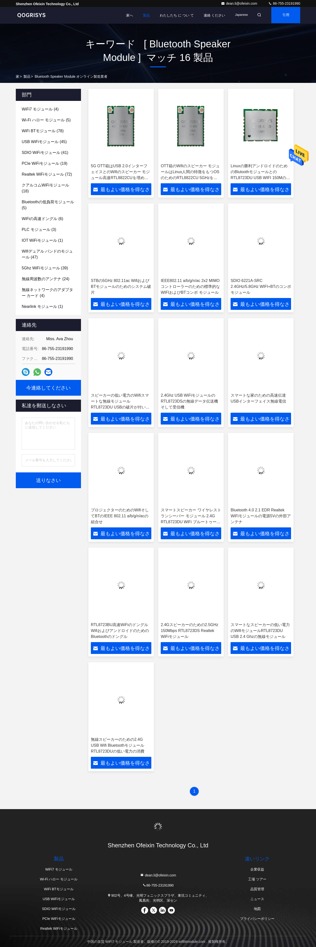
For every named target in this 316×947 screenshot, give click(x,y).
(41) (45, 152)
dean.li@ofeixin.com (239, 3)
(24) (45, 279)
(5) (46, 120)
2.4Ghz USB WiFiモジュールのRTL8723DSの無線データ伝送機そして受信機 (189, 401)
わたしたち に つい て (174, 15)
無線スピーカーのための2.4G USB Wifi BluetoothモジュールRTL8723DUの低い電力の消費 (117, 745)
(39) (45, 268)
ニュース (257, 899)
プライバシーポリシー (257, 919)
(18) (45, 188)
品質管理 (257, 889)
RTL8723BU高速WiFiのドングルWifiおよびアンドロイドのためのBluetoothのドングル (120, 631)
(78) (43, 131)
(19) (44, 163)
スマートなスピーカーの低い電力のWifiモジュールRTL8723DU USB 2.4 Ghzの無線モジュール (260, 631)
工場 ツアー (257, 879)
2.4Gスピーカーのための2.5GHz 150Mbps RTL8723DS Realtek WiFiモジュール (189, 631)
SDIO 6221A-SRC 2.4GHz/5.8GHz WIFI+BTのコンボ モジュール (261, 287)
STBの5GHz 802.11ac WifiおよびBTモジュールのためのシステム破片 (121, 287)
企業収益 (257, 869)
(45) (44, 142)
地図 (257, 909)
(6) (42, 219)
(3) (39, 229)
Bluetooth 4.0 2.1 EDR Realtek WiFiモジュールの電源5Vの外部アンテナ (261, 516)
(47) (47, 254)
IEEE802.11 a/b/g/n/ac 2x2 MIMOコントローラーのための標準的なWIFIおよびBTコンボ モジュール (190, 287)
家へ (126, 15)
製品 (143, 15)
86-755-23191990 (284, 3)
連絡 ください (211, 15)
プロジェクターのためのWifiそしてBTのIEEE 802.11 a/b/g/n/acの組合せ (120, 516)
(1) (42, 240)
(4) (40, 109)
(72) (47, 174)
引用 (284, 15)
